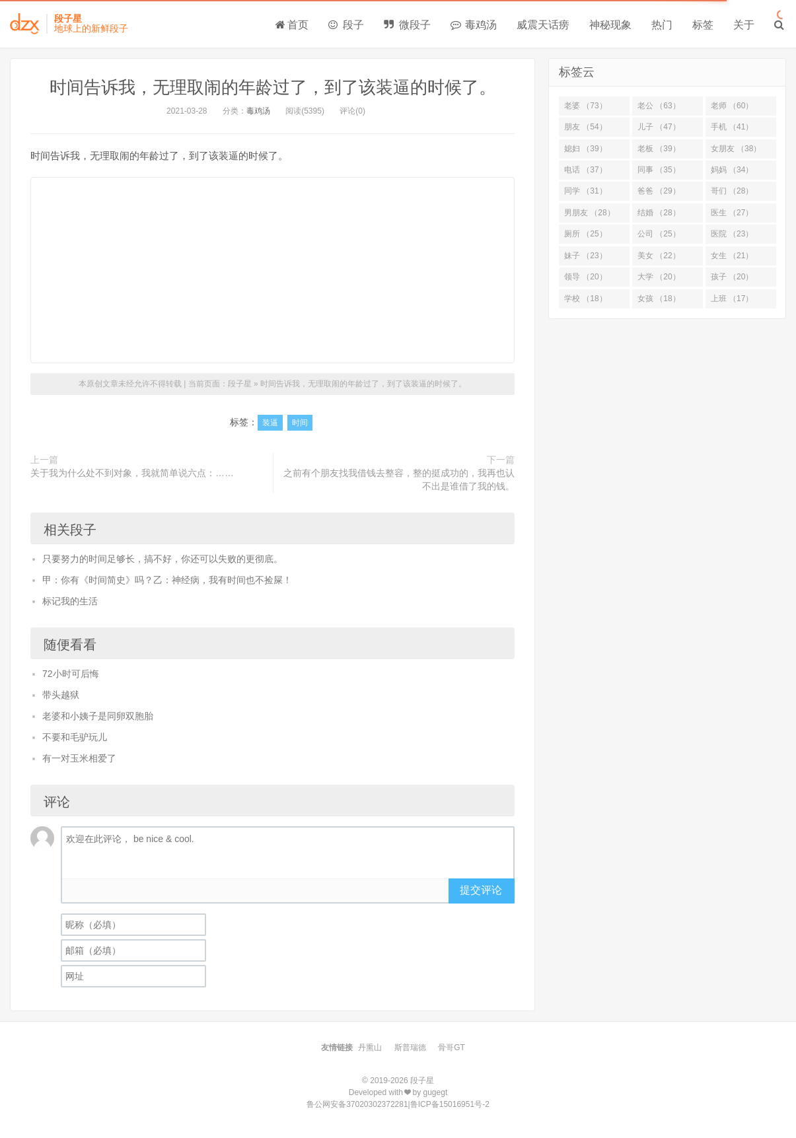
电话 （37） (585, 169)
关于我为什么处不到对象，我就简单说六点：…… (132, 473)
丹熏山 (370, 1047)
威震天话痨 (543, 24)
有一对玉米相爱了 (79, 758)
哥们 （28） (732, 191)
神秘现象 (610, 24)
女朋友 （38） (736, 148)
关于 (743, 24)
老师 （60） (732, 105)
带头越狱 (60, 695)
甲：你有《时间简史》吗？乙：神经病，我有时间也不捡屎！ (167, 580)
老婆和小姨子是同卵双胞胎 (97, 716)
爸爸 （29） (658, 191)
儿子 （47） (658, 126)
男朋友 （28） (589, 212)
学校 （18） (585, 298)
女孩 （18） (658, 298)
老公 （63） (658, 105)
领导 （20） (585, 276)
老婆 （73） (585, 105)
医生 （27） (732, 212)
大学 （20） (658, 276)
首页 (291, 24)
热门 (661, 24)
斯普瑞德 (410, 1047)
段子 (346, 24)
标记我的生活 (70, 601)
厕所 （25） (585, 233)
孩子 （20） (732, 276)
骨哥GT (451, 1047)
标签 (702, 24)
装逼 (270, 422)
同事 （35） (658, 169)
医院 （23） (732, 233)
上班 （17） (732, 298)
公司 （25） (658, 233)
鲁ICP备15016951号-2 (449, 1104)
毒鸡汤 (474, 24)
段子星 (240, 383)
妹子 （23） (585, 255)
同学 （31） (585, 191)
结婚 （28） (658, 212)
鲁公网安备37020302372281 (357, 1104)
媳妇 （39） (585, 148)
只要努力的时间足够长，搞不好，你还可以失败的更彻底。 (162, 558)
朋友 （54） (585, 126)
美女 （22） (658, 255)
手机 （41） (732, 126)
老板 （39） (658, 148)
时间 (300, 422)
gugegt (435, 1092)
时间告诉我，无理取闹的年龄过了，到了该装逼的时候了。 (273, 87)
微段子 (407, 24)
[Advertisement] (272, 270)
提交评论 (481, 890)
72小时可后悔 (70, 673)
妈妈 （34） (732, 169)
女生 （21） (732, 255)
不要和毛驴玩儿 (74, 737)
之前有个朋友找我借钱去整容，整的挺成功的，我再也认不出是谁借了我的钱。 (399, 479)
